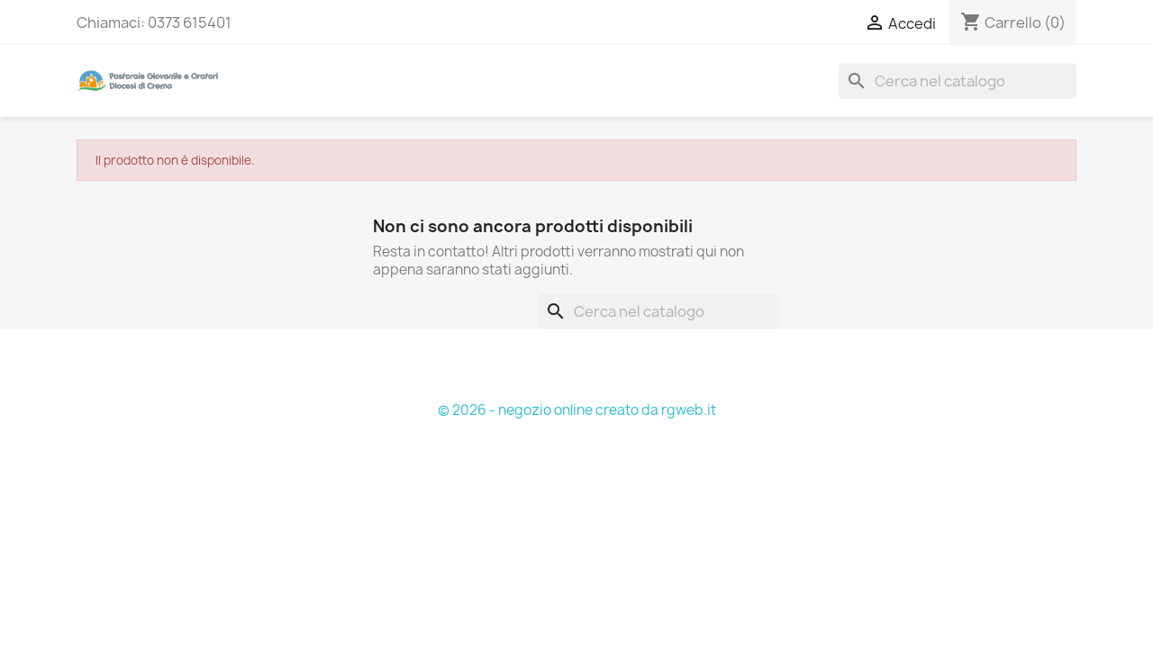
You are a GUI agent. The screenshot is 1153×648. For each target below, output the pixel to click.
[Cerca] (957, 81)
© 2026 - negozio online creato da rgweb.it (577, 409)
